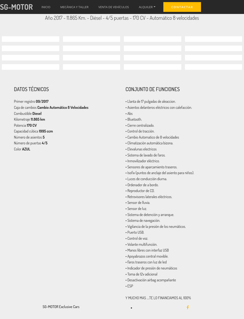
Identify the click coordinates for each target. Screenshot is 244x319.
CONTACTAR (182, 7)
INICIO (45, 7)
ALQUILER (146, 7)
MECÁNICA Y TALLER (74, 7)
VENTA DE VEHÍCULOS (114, 7)
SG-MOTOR (16, 7)
